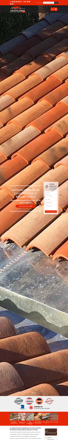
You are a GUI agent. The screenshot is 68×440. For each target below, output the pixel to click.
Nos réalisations (25, 206)
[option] (34, 220)
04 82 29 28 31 (16, 1)
